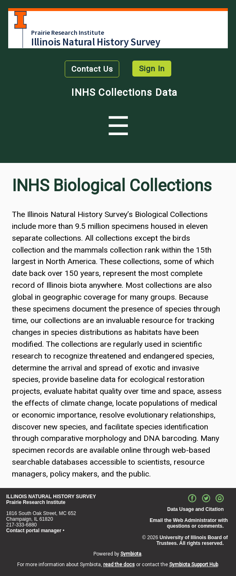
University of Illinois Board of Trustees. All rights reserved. (192, 540)
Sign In (152, 68)
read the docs (119, 564)
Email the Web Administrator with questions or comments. (189, 523)
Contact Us (92, 69)
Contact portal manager (33, 530)
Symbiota (130, 554)
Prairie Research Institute (67, 32)
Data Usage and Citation (195, 509)
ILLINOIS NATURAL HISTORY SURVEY (51, 496)
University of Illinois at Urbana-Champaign (20, 20)
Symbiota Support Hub (193, 564)
